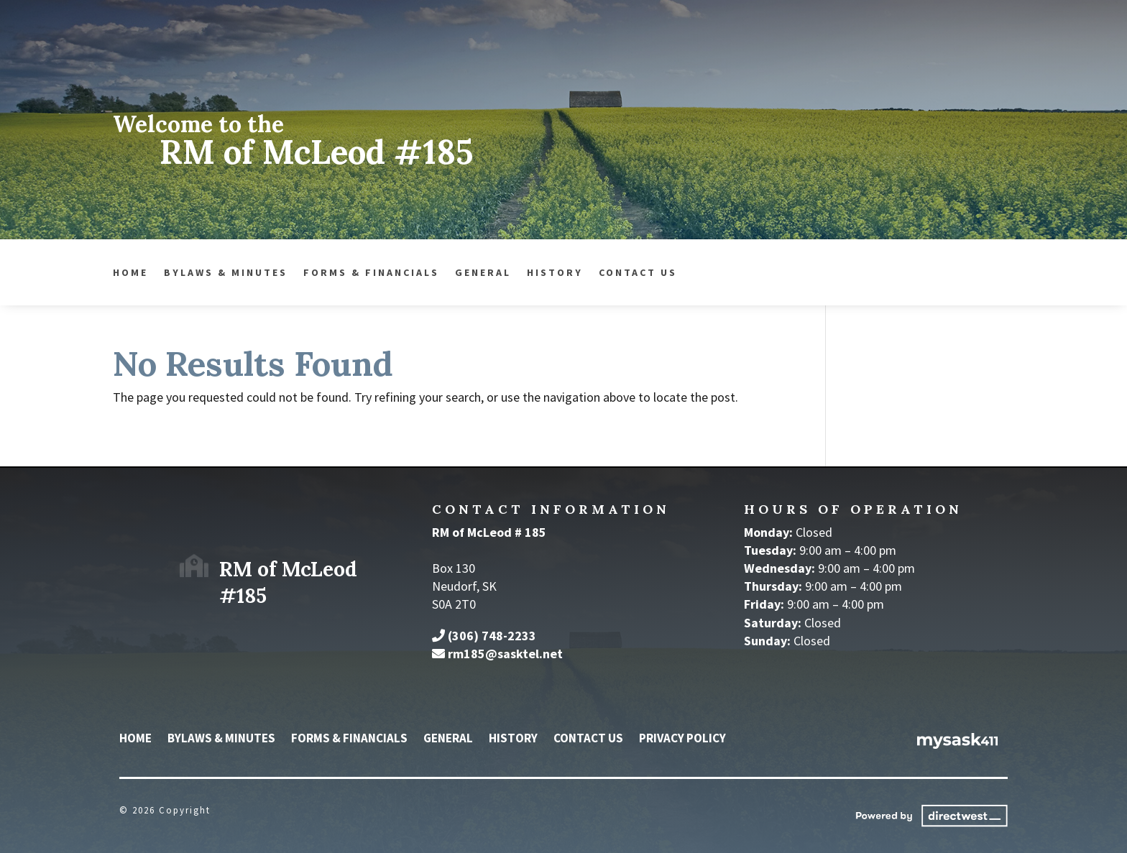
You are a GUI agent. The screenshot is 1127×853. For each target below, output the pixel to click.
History (492, 273)
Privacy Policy (682, 739)
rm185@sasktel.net (505, 653)
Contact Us (574, 273)
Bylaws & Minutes (162, 273)
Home (67, 273)
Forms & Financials (308, 273)
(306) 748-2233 (492, 635)
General (420, 273)
